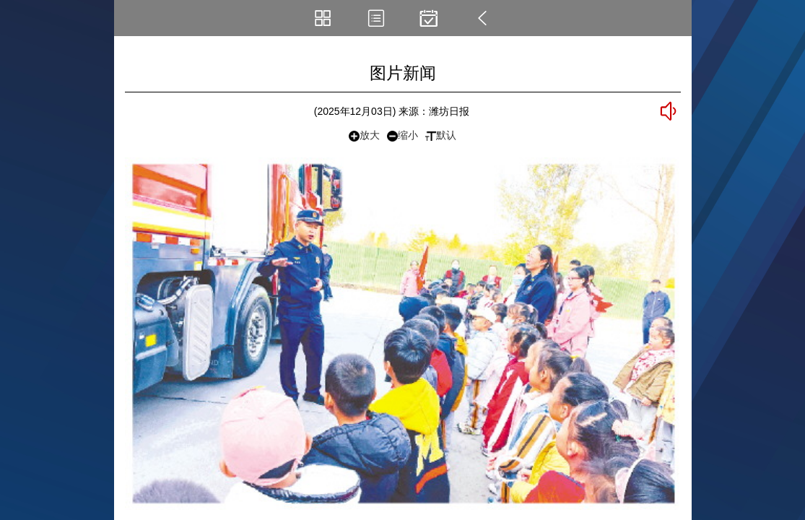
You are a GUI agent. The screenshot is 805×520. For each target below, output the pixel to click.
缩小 (402, 135)
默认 (440, 135)
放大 (364, 135)
